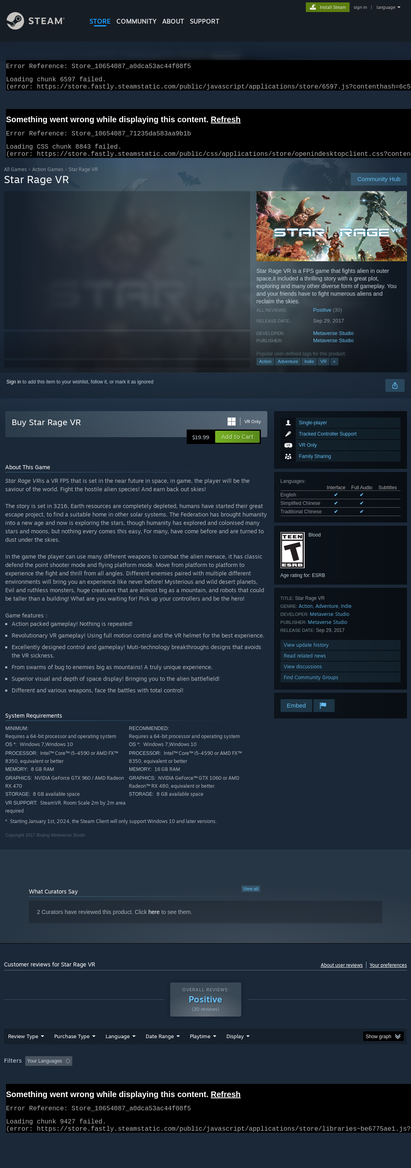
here (154, 921)
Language (118, 1057)
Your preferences (388, 975)
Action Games (47, 179)
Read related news (305, 665)
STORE (100, 21)
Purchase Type (72, 1057)
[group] (205, 1087)
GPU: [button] (381, 1082)
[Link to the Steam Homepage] (41, 27)
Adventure (288, 371)
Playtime (200, 1057)
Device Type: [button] (20, 1092)
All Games (15, 179)
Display (235, 1057)
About (173, 21)
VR (323, 371)
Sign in (13, 391)
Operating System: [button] (312, 1082)
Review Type (23, 1057)
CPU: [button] (354, 1082)
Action (265, 371)
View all (250, 898)
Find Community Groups (311, 687)
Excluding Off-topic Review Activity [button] (126, 1082)
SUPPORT (205, 21)
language (385, 7)
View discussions (303, 676)
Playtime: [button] (187, 1082)
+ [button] (334, 371)
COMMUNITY (136, 21)
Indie (309, 371)
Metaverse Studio (333, 343)
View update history (306, 655)
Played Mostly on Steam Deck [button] (245, 1082)
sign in (360, 7)
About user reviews (342, 975)
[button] (237, 446)
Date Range (160, 1057)
